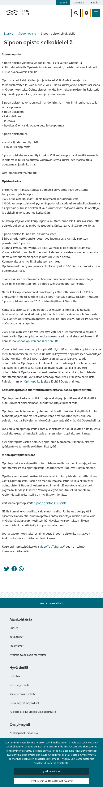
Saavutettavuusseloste (23, 694)
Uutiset (14, 628)
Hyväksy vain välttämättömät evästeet (51, 781)
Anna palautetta (51, 603)
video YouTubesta (51, 546)
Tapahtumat (17, 646)
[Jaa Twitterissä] (6, 569)
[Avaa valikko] (96, 13)
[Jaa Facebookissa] (14, 569)
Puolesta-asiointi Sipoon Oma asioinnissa (33, 711)
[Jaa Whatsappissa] (21, 569)
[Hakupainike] (76, 13)
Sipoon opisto (27, 33)
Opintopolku (32, 381)
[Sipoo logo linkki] (17, 15)
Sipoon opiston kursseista (50, 503)
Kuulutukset (17, 637)
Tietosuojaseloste (19, 685)
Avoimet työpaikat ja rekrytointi (28, 655)
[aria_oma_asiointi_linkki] (86, 13)
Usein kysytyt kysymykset (24, 703)
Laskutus (15, 676)
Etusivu (8, 33)
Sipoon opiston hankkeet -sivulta (37, 341)
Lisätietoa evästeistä (56, 763)
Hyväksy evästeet (51, 771)
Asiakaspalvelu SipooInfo (24, 733)
